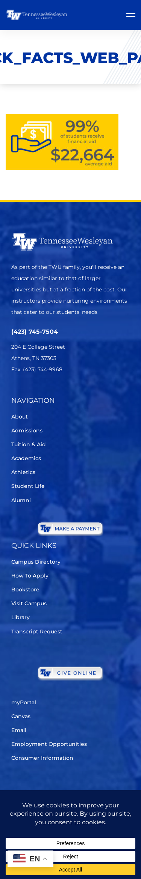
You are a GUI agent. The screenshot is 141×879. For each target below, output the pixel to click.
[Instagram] (58, 391)
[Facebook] (37, 391)
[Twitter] (16, 391)
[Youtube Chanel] (79, 391)
